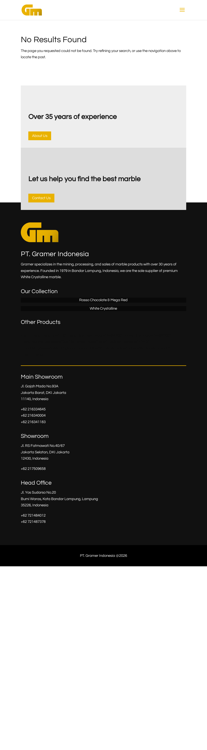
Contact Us (41, 198)
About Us (39, 136)
